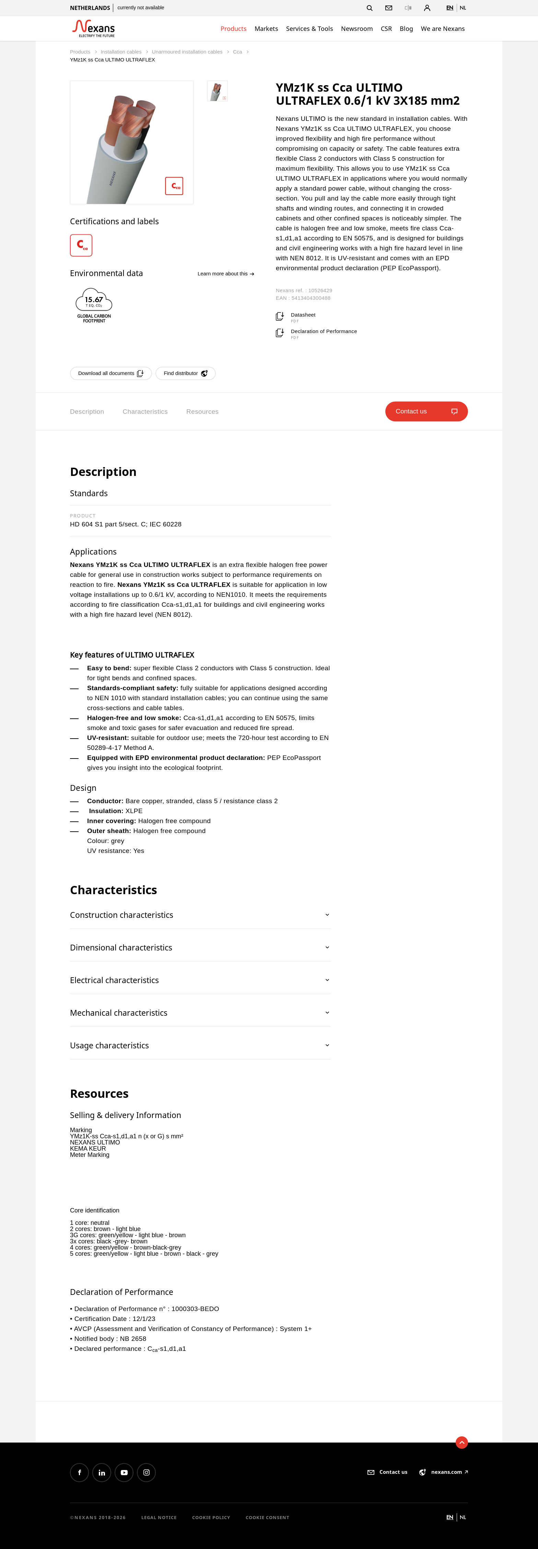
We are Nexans (443, 28)
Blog (406, 28)
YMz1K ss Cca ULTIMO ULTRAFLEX (112, 59)
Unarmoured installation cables (188, 52)
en (449, 7)
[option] (86, 245)
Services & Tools (309, 28)
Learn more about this (226, 274)
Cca (238, 52)
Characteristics (145, 411)
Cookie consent (268, 1517)
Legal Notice (159, 1517)
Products (234, 28)
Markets (266, 28)
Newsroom (357, 28)
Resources (202, 411)
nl (463, 7)
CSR (386, 28)
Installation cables (122, 52)
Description (87, 411)
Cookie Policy (211, 1517)
